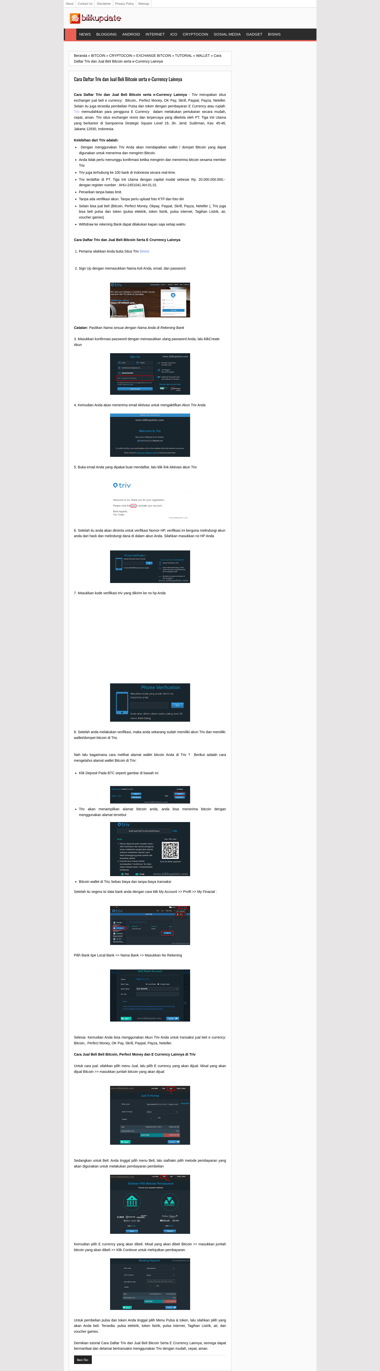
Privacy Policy (124, 4)
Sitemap (143, 4)
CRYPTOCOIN (195, 34)
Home (70, 34)
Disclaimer (104, 4)
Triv (77, 112)
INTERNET (155, 34)
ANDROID (131, 34)
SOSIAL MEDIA (227, 34)
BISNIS (274, 34)
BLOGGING (106, 34)
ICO (173, 34)
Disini (144, 251)
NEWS (85, 34)
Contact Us (85, 4)
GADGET (254, 34)
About (70, 4)
